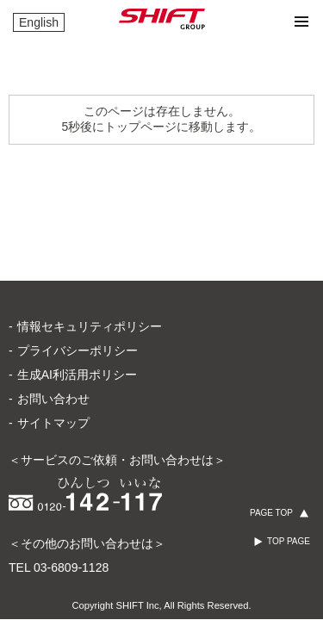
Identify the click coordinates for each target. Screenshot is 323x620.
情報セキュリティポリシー (89, 326)
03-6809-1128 (71, 567)
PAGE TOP (271, 513)
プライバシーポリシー (77, 350)
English (39, 22)
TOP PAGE (288, 541)
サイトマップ (53, 423)
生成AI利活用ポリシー (77, 374)
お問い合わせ (53, 399)
